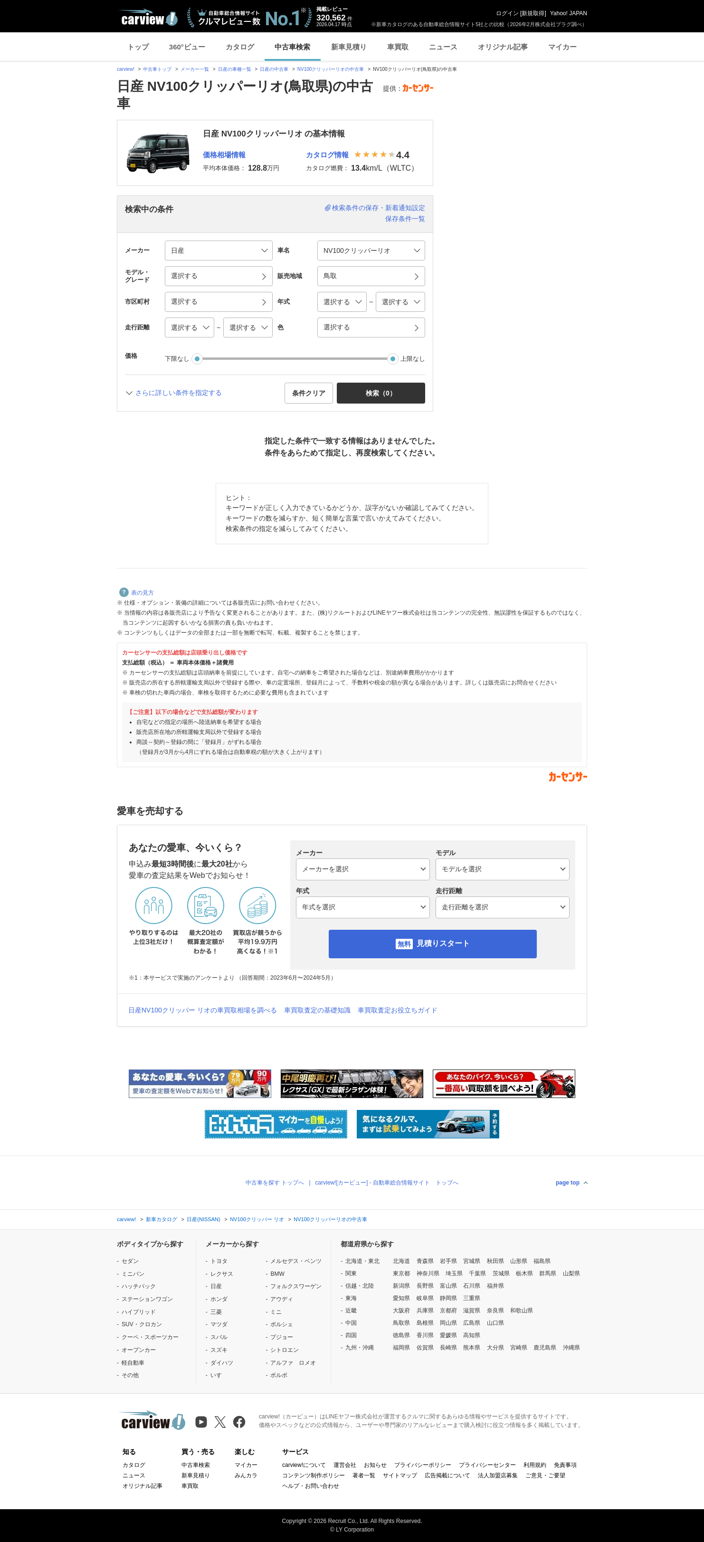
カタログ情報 (327, 155)
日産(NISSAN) (203, 1219)
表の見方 (136, 592)
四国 (351, 1335)
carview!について (304, 1465)
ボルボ (278, 1375)
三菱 (216, 1312)
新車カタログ (161, 1219)
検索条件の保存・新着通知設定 (378, 208)
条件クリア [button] (308, 393)
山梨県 (571, 1273)
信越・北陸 (359, 1285)
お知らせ (375, 1465)
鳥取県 (401, 1323)
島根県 (425, 1323)
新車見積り (349, 47)
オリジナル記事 (503, 47)
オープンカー (139, 1350)
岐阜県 (425, 1298)
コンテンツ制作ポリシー (313, 1475)
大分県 (495, 1347)
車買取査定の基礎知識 (317, 1010)
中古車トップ (157, 69)
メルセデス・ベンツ (296, 1261)
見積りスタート (443, 943)
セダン (130, 1261)
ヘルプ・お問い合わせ (310, 1486)
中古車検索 (292, 47)
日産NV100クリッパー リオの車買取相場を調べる (202, 1010)
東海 (351, 1298)
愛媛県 (448, 1335)
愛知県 (401, 1298)
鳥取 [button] (330, 275)
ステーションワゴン (147, 1299)
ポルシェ (281, 1324)
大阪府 (401, 1310)
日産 (216, 1286)
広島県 (471, 1323)
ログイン (507, 13)
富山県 (448, 1285)
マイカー (562, 47)
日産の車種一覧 (234, 69)
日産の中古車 (274, 69)
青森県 (425, 1261)
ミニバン (133, 1274)
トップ (138, 47)
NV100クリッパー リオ (257, 1219)
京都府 (448, 1310)
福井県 (495, 1285)
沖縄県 (571, 1347)
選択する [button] (184, 275)
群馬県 (547, 1273)
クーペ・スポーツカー (150, 1337)
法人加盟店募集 (498, 1475)
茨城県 (501, 1273)
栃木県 (524, 1273)
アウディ (281, 1299)
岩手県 (448, 1261)
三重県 (471, 1298)
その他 (130, 1375)
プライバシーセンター (487, 1465)
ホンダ (219, 1299)
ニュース (443, 47)
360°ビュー (187, 47)
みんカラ (246, 1475)
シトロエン (284, 1350)
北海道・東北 (362, 1261)
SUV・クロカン (142, 1324)
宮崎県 (518, 1347)
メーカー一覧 (195, 69)
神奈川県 (428, 1273)
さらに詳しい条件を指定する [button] (178, 392)
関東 (351, 1273)
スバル (219, 1337)
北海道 (401, 1261)
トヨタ (219, 1261)
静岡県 (448, 1298)
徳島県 (401, 1335)
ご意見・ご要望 (545, 1475)
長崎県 (448, 1347)
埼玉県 (454, 1273)
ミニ (276, 1312)
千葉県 (477, 1273)
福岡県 (401, 1347)
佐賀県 (425, 1347)
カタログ (240, 47)
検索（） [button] (381, 393)
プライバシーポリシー (422, 1465)
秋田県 (495, 1261)
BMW (277, 1274)
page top (568, 1182)
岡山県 (448, 1323)
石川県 (471, 1285)
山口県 (495, 1323)
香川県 (425, 1335)
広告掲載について (447, 1475)
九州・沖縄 (359, 1347)
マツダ (219, 1324)
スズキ (219, 1350)
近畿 (351, 1310)
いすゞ (219, 1375)
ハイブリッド (139, 1312)
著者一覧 (363, 1475)
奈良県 (495, 1310)
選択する (336, 327)
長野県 (425, 1285)
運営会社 (344, 1465)
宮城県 (471, 1261)
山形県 (518, 1261)
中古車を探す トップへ (275, 1182)
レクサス (221, 1274)
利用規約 (534, 1465)
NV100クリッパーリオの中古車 (330, 69)
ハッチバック (139, 1286)
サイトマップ (400, 1475)
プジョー (281, 1337)
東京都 (401, 1273)
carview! (125, 69)
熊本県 (471, 1347)
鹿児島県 (544, 1347)
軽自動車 (133, 1362)
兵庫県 (425, 1310)
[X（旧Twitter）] (220, 1422)
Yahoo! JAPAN (568, 13)
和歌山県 (521, 1310)
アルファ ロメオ (293, 1362)
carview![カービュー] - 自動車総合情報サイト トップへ (386, 1182)
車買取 (398, 47)
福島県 (542, 1261)
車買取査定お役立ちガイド (398, 1010)
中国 (351, 1323)
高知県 (471, 1335)
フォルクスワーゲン (296, 1286)
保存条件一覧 (405, 218)
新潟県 (401, 1285)
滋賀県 (471, 1310)
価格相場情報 (224, 155)
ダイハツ (221, 1362)
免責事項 (565, 1465)
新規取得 (533, 13)
